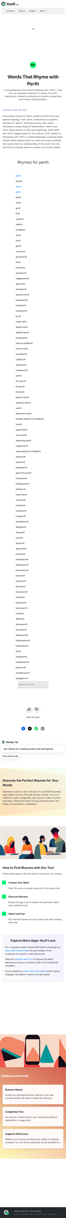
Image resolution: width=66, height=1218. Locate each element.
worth (19, 186)
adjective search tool (24, 959)
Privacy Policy (36, 1211)
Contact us (52, 1214)
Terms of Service (21, 1211)
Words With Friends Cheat (17, 950)
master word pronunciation (34, 971)
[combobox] (33, 684)
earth (18, 175)
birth (18, 192)
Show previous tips (10, 756)
